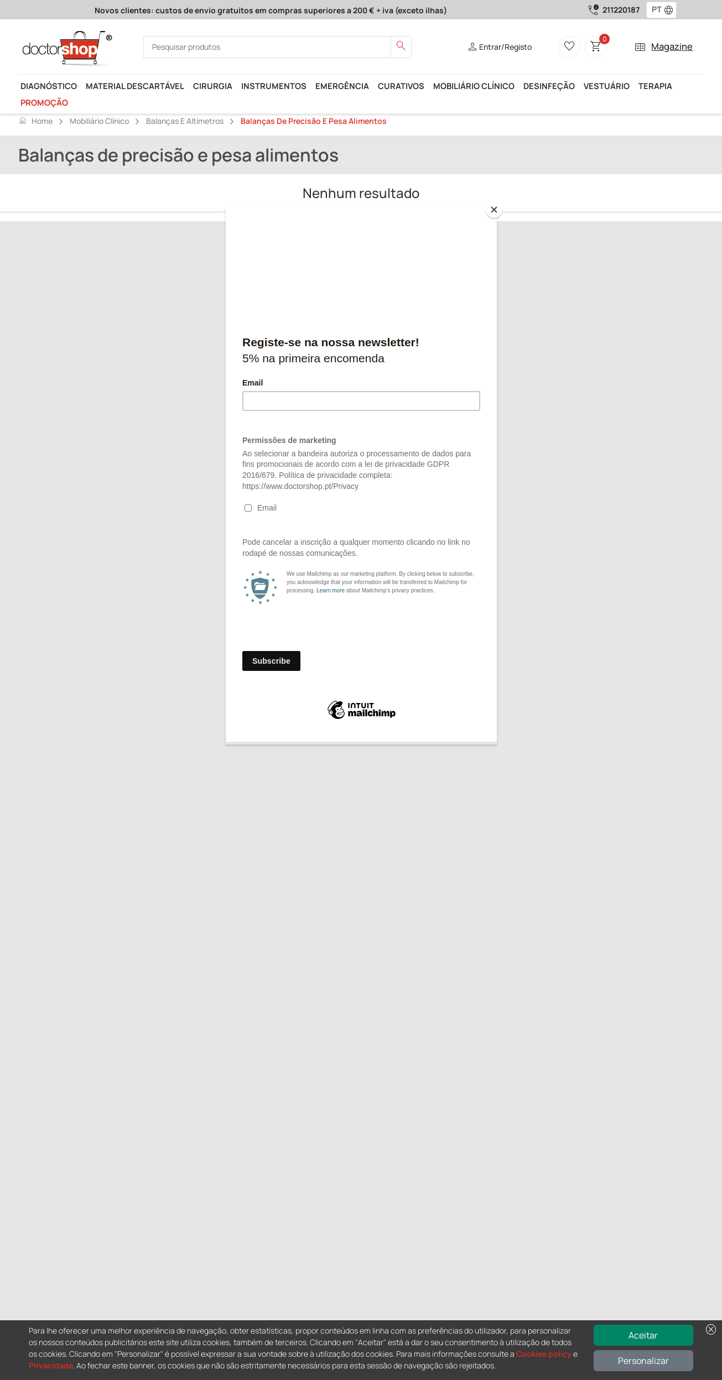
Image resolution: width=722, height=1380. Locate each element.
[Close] (494, 209)
